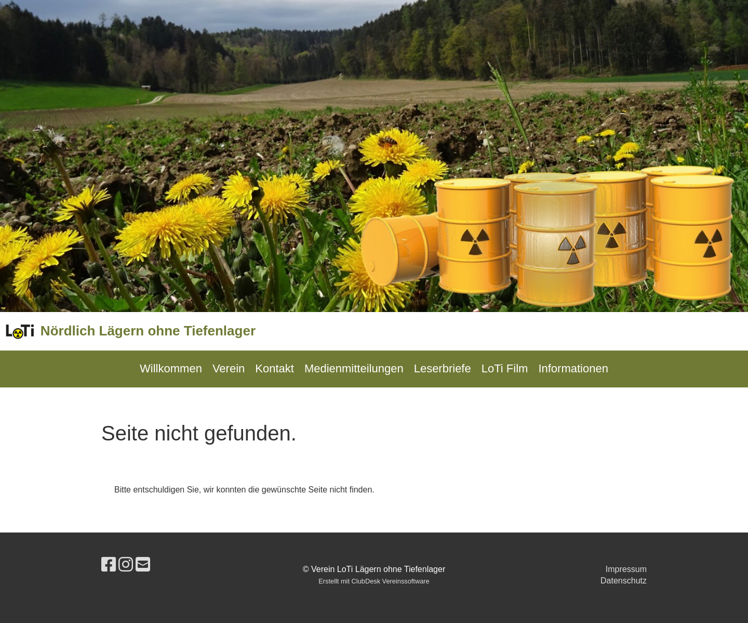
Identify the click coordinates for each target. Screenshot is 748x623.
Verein (228, 368)
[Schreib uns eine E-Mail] (143, 564)
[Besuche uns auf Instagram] (125, 564)
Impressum (626, 569)
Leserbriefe (442, 368)
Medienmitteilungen (354, 368)
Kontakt (274, 368)
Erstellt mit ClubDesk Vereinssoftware (373, 581)
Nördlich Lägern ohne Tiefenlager (148, 331)
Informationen (573, 368)
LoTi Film (505, 368)
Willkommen (171, 368)
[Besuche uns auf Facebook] (108, 564)
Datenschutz (623, 580)
